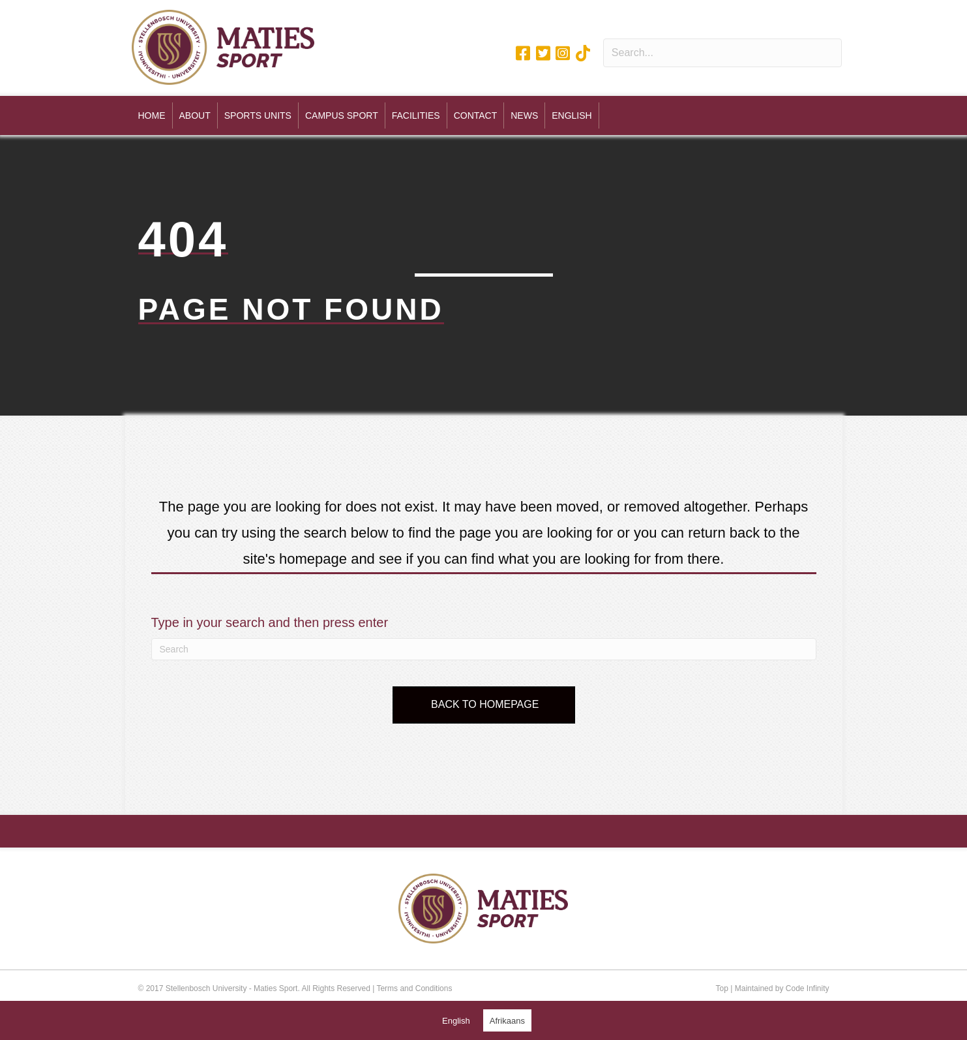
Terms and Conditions (414, 988)
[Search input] (722, 52)
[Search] (483, 649)
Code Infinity (807, 988)
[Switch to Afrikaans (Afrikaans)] (507, 1020)
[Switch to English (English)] (456, 1020)
